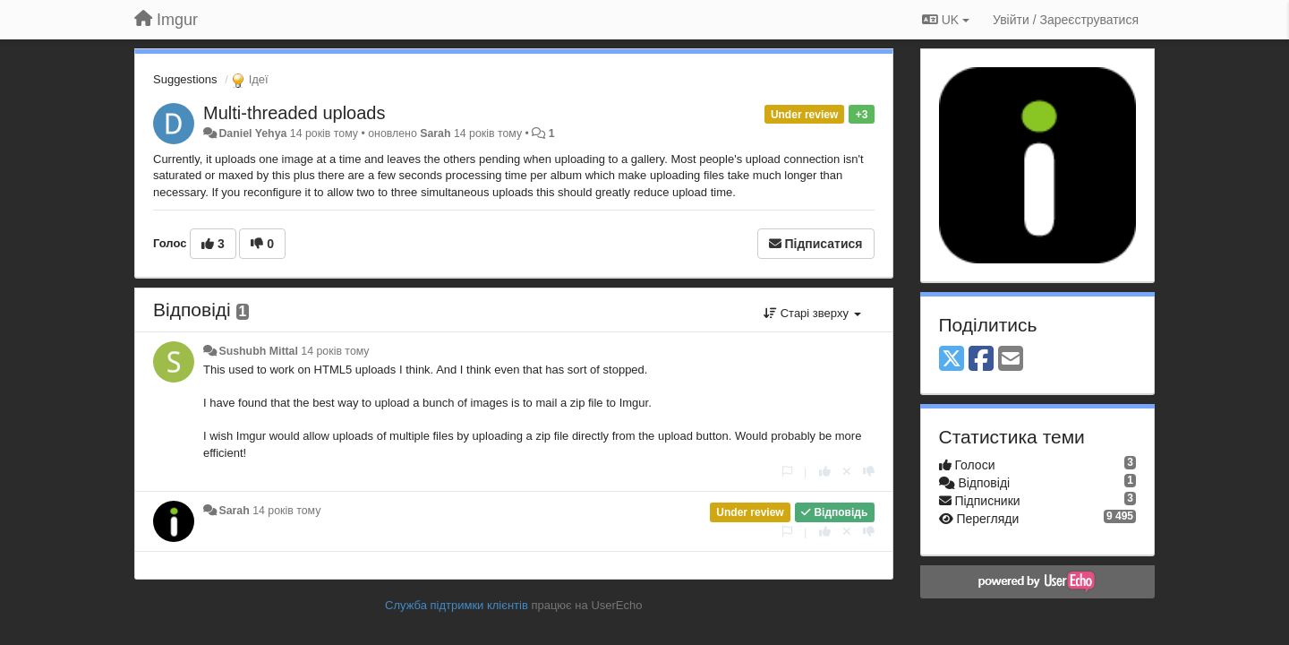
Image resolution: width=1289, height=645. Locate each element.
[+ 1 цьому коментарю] (825, 471)
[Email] (1010, 359)
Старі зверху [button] (812, 313)
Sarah (435, 133)
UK (945, 20)
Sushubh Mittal (257, 351)
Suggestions (185, 79)
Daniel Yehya (252, 133)
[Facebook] (981, 359)
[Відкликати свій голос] (846, 471)
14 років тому (335, 351)
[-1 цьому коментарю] (869, 471)
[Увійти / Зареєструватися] (1066, 19)
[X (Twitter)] (951, 359)
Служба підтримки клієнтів (456, 605)
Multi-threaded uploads (294, 113)
